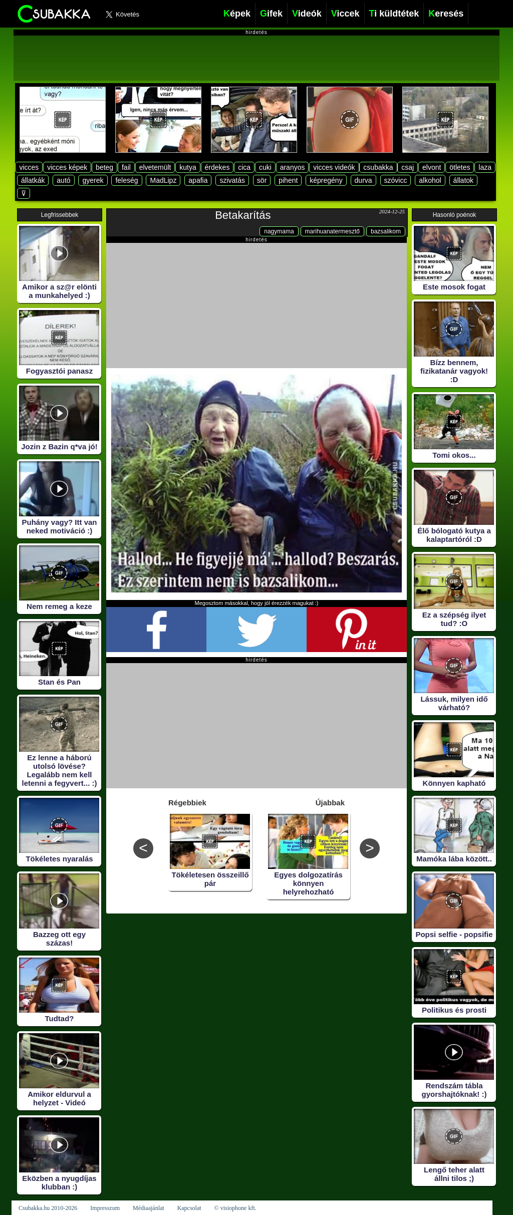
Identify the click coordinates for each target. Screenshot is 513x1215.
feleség (126, 180)
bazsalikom (386, 231)
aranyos (292, 167)
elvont (431, 167)
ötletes (459, 167)
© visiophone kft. (235, 1207)
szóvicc (395, 180)
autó (63, 180)
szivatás (232, 180)
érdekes (217, 167)
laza (484, 167)
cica (244, 167)
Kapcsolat (189, 1207)
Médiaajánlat (148, 1207)
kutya (187, 167)
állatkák (33, 180)
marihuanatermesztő (332, 231)
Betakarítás (243, 215)
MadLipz (163, 180)
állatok (463, 180)
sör (262, 180)
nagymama (279, 231)
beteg (104, 167)
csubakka (378, 167)
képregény (326, 180)
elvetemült (155, 167)
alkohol (430, 180)
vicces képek (67, 167)
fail (126, 167)
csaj (407, 167)
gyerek (92, 180)
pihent (288, 180)
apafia (197, 180)
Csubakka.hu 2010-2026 (48, 1207)
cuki (265, 167)
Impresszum (105, 1207)
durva (363, 180)
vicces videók (334, 167)
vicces (29, 167)
